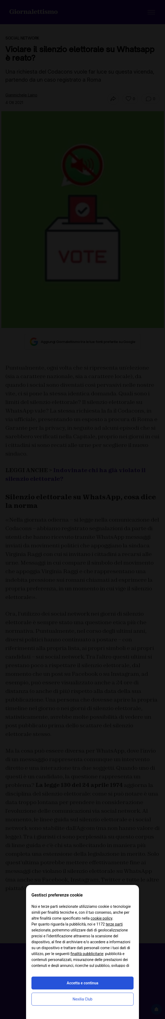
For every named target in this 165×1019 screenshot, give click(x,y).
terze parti (114, 924)
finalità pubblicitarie (86, 954)
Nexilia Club (82, 999)
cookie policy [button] (101, 918)
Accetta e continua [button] (82, 983)
